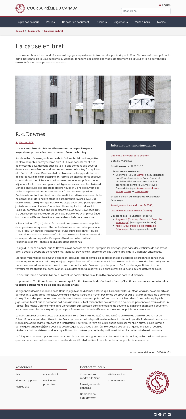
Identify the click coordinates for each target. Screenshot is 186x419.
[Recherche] (146, 11)
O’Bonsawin (141, 191)
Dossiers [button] (102, 22)
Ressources (23, 367)
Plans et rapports (26, 380)
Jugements (34, 31)
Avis (17, 374)
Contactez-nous (92, 367)
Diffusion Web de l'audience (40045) (131, 210)
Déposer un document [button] (76, 22)
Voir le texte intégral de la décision (130, 155)
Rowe (155, 188)
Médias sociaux (117, 374)
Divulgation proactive (49, 382)
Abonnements (116, 380)
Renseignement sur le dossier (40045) (132, 205)
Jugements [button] (121, 22)
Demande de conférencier (88, 396)
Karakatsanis (144, 188)
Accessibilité (50, 374)
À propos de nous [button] (29, 22)
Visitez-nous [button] (142, 22)
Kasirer (127, 191)
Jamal (140, 174)
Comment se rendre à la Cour (90, 376)
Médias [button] (161, 22)
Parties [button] (50, 22)
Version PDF (26, 142)
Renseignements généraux (90, 386)
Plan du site (22, 386)
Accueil (19, 31)
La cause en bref (53, 31)
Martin (119, 191)
